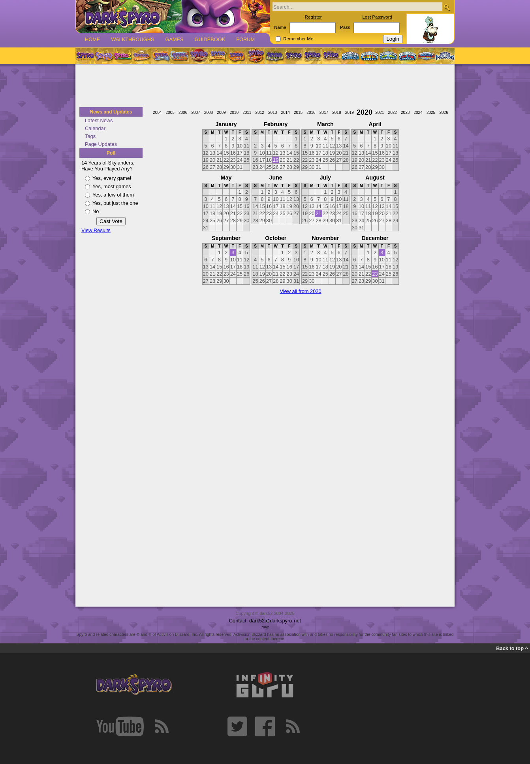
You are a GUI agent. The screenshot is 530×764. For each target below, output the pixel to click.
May (226, 177)
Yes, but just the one (115, 203)
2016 (310, 112)
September (226, 238)
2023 (405, 112)
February (276, 124)
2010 (234, 112)
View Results (96, 230)
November (325, 238)
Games (174, 39)
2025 (431, 112)
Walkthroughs (132, 39)
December (374, 238)
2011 (246, 112)
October (275, 238)
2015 (298, 112)
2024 (417, 112)
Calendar (95, 128)
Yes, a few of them (113, 195)
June (275, 177)
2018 (336, 112)
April (374, 124)
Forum (245, 39)
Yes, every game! (111, 178)
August (374, 177)
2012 (260, 112)
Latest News (99, 120)
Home (92, 39)
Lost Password (377, 17)
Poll (111, 153)
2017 (324, 112)
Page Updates (101, 144)
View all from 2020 (300, 291)
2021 (379, 112)
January (226, 124)
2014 (285, 112)
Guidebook (210, 39)
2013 (272, 112)
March (325, 124)
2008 (208, 112)
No (95, 211)
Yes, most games (111, 186)
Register (313, 17)
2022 (392, 112)
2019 (349, 112)
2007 (195, 112)
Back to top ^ (512, 648)
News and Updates (111, 112)
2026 (443, 112)
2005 (170, 112)
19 (275, 160)
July (325, 177)
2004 (157, 112)
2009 (221, 112)
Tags (90, 136)
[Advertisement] (265, 86)
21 (318, 213)
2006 (183, 112)
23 (375, 274)
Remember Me (298, 38)
